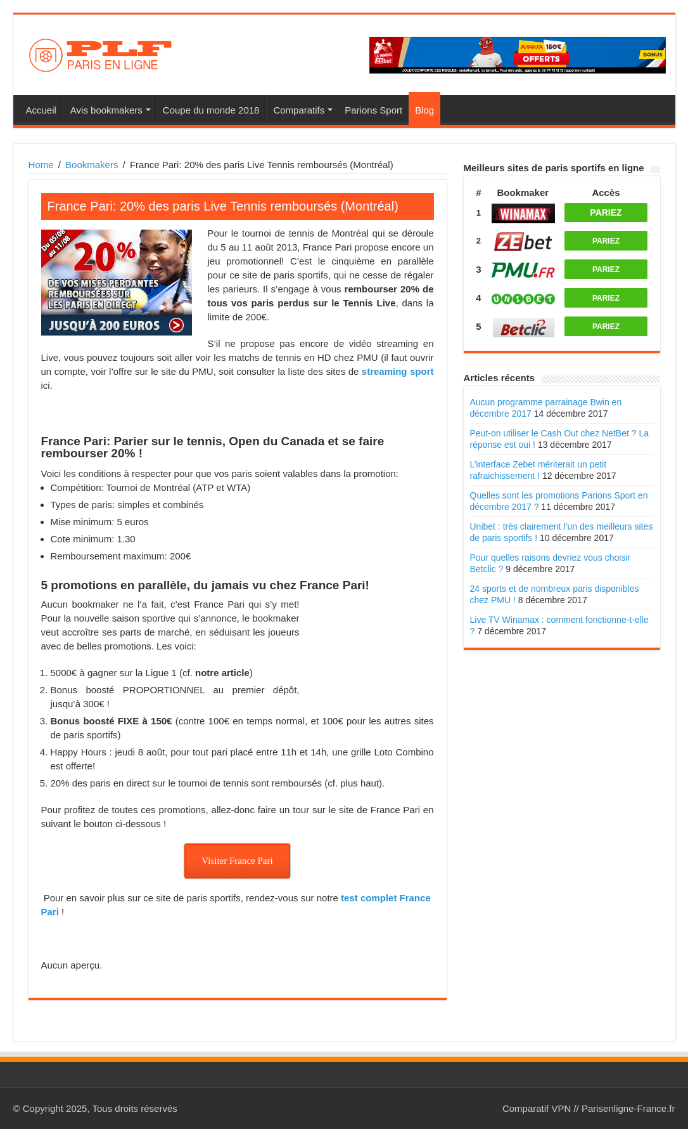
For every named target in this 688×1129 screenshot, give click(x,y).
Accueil (41, 110)
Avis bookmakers (106, 110)
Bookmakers (91, 164)
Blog (424, 110)
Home (41, 164)
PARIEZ (605, 212)
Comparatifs (298, 110)
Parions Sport (373, 110)
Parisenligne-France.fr (628, 1108)
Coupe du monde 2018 (211, 110)
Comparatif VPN (536, 1108)
